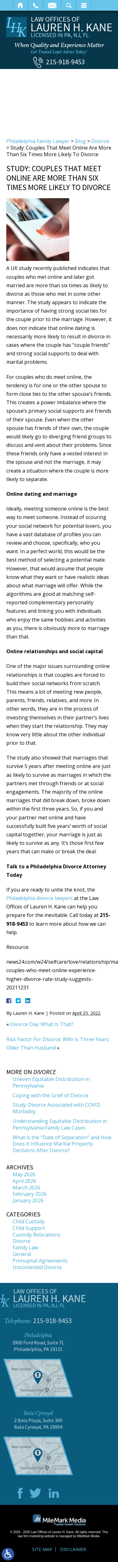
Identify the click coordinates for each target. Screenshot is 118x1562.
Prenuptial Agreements (40, 1260)
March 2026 (26, 1187)
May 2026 (24, 1174)
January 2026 (28, 1200)
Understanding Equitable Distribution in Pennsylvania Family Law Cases (60, 1124)
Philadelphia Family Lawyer (38, 141)
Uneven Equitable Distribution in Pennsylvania (51, 1082)
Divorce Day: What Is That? (41, 1024)
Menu (83, 5)
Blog (80, 141)
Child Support (29, 1228)
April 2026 (24, 1181)
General (22, 1254)
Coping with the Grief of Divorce (50, 1095)
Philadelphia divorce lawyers (39, 898)
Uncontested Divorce (37, 1267)
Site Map (42, 1549)
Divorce (100, 141)
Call (35, 5)
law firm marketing (30, 1536)
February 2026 (30, 1193)
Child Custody (29, 1221)
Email (52, 5)
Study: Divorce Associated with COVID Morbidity (56, 1108)
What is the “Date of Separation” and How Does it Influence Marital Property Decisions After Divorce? (62, 1144)
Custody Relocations (36, 1234)
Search (68, 5)
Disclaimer (73, 1549)
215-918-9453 (65, 61)
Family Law (25, 1247)
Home (20, 5)
